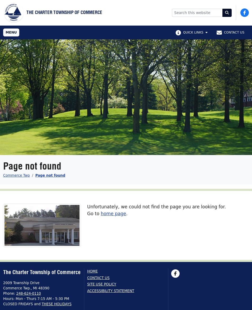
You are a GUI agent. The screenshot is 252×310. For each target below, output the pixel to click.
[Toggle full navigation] (11, 33)
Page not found (50, 175)
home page (113, 213)
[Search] (227, 13)
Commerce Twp (16, 175)
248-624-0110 (28, 293)
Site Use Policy (101, 284)
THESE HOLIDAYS (57, 304)
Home (92, 271)
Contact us (98, 278)
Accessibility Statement (110, 291)
